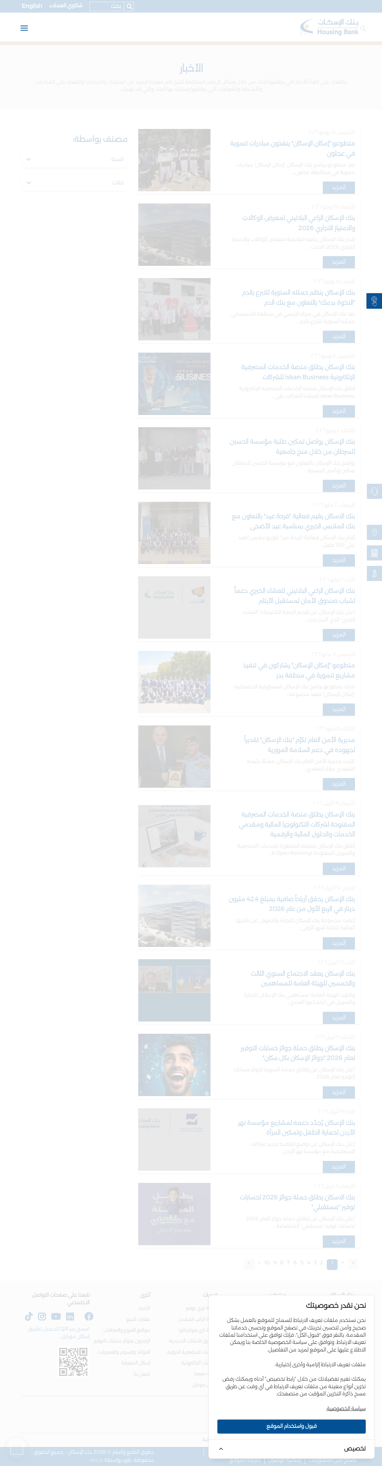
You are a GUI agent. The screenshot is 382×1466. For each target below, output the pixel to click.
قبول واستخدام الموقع (291, 1426)
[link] (374, 301)
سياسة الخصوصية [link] (346, 1409)
